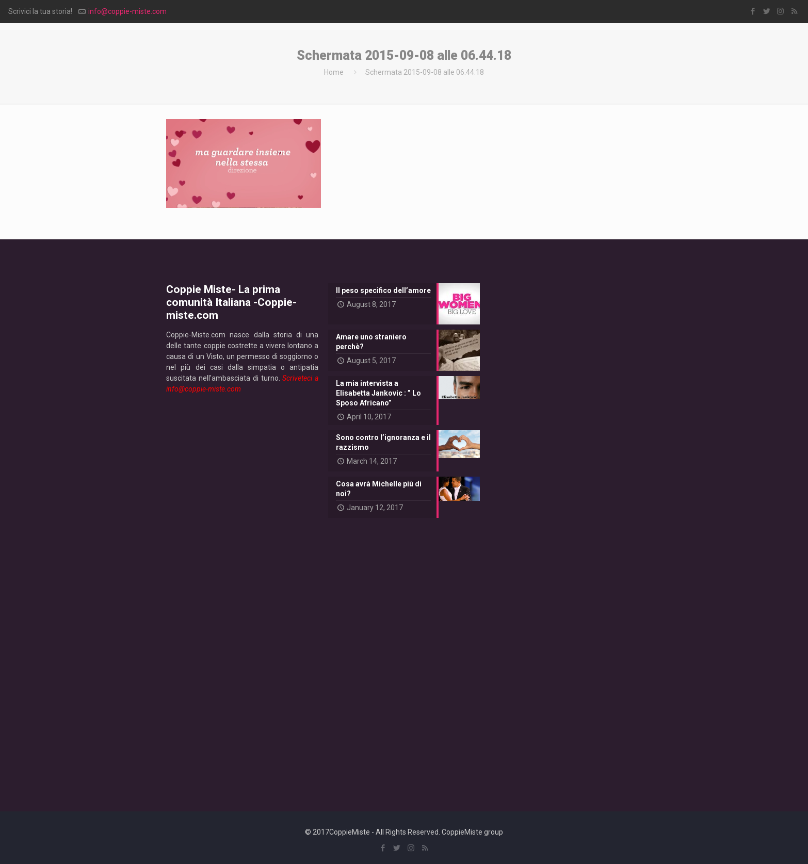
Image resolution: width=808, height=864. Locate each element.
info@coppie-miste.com (127, 11)
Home (334, 72)
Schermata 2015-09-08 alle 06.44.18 (424, 72)
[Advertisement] (242, 594)
